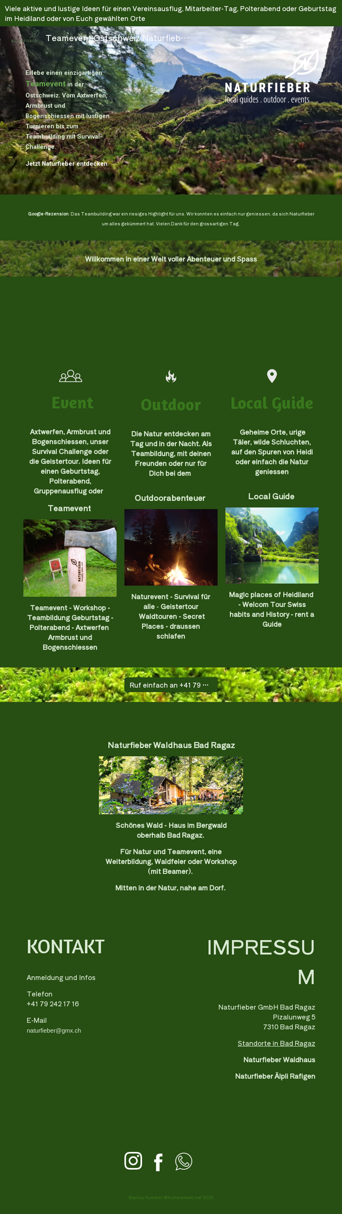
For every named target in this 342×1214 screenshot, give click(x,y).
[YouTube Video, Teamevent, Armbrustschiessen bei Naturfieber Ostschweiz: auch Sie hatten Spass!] (171, 318)
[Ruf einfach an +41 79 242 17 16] (171, 684)
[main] (70, 110)
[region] (171, 13)
